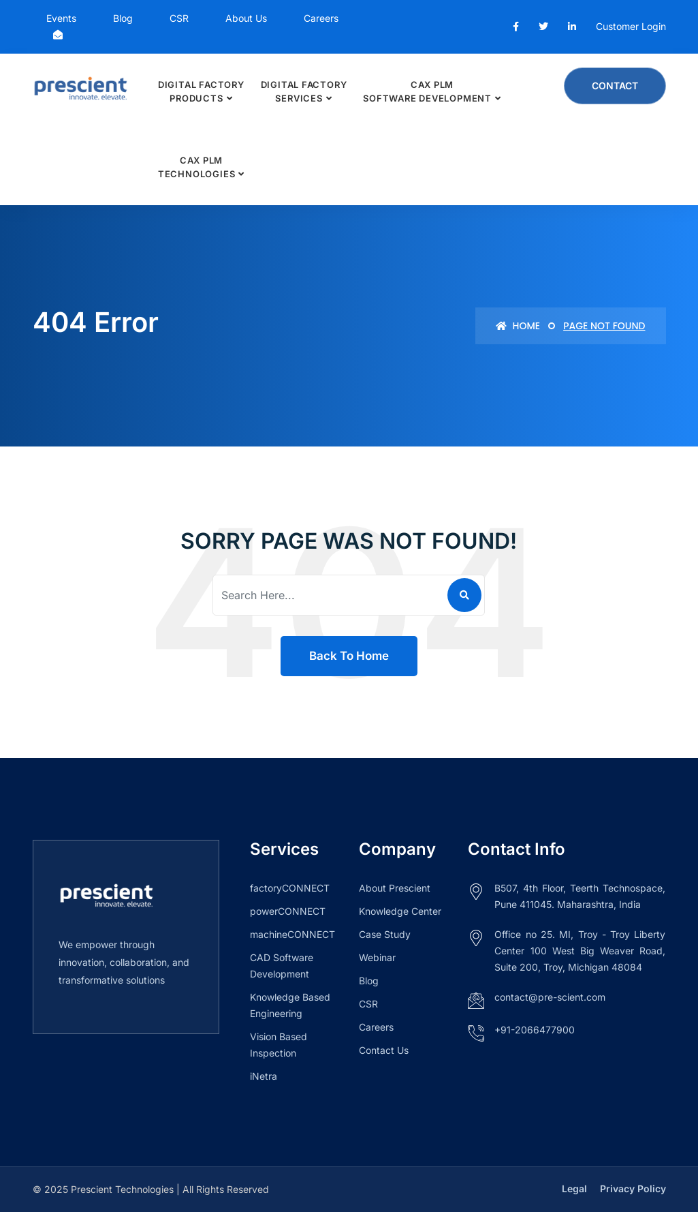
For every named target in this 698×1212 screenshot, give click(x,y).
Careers (321, 18)
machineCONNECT (292, 934)
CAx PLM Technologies (196, 167)
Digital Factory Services (304, 91)
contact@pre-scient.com (549, 997)
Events (61, 18)
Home (518, 326)
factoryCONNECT (290, 888)
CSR (179, 18)
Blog (123, 18)
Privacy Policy (633, 1188)
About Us (246, 18)
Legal (574, 1188)
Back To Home (349, 656)
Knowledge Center (400, 911)
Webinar (377, 957)
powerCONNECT (288, 911)
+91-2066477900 (534, 1029)
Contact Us (384, 1050)
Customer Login (631, 26)
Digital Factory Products (201, 91)
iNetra (263, 1076)
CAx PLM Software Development (427, 91)
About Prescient (394, 888)
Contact (615, 85)
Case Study (385, 934)
